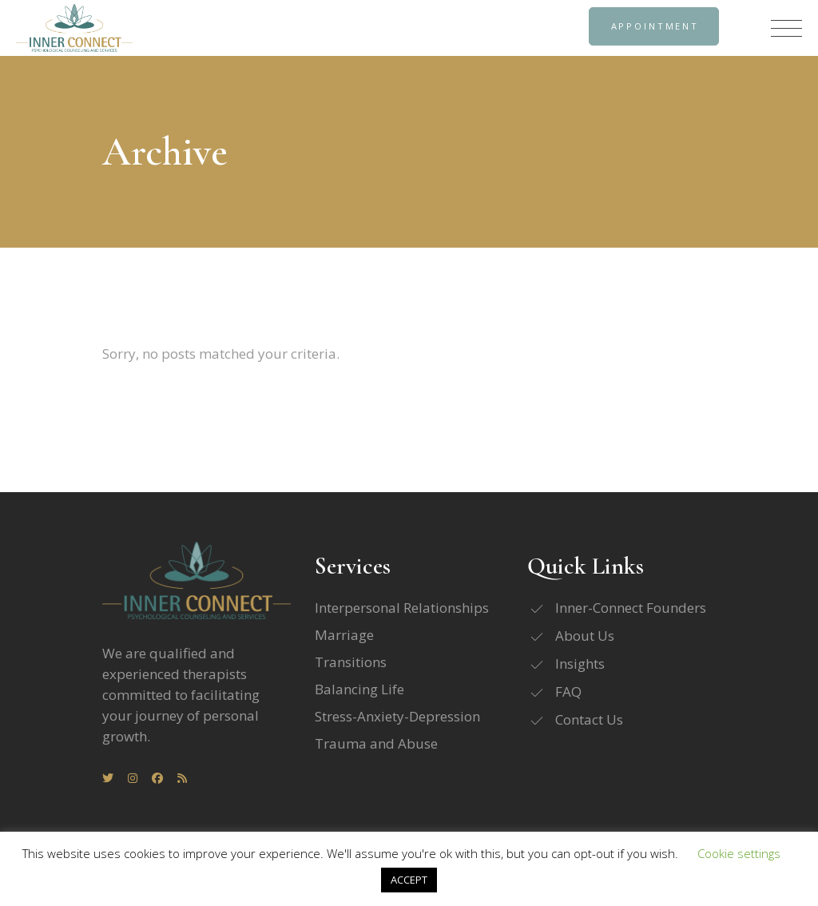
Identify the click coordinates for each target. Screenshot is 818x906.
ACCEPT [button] (409, 879)
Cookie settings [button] (738, 853)
